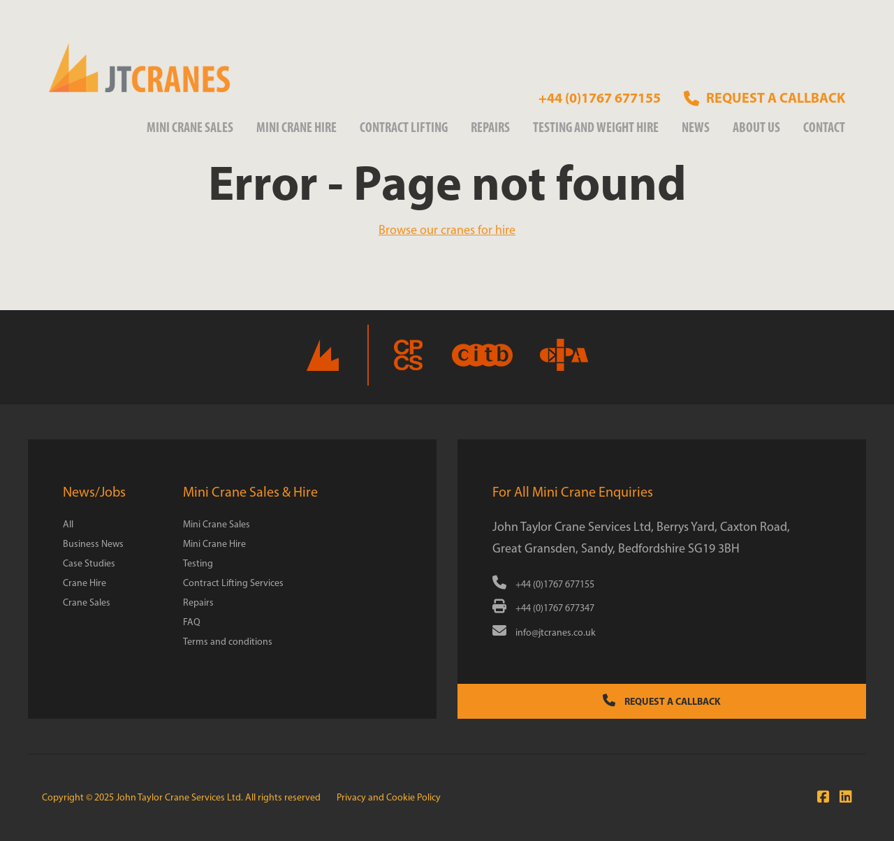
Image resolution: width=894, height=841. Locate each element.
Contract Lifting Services (233, 583)
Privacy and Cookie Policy (389, 797)
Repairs (490, 127)
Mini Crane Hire (296, 127)
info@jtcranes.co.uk (544, 632)
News (696, 127)
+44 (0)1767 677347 (543, 608)
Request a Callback (662, 701)
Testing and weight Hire (596, 127)
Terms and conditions (227, 642)
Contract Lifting (404, 127)
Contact (824, 127)
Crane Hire (84, 583)
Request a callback (764, 97)
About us (756, 127)
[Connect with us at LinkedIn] (842, 797)
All (68, 524)
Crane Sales (86, 602)
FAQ (191, 622)
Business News (93, 544)
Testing (198, 563)
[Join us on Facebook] (820, 797)
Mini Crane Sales (190, 127)
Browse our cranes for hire (447, 229)
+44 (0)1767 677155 (599, 97)
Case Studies (89, 563)
